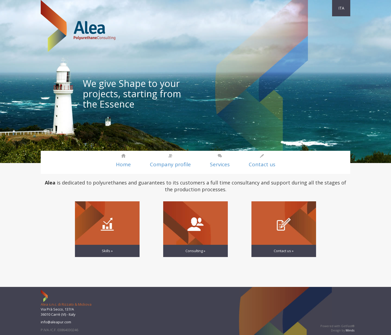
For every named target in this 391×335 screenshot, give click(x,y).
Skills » (107, 250)
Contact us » (284, 250)
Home (123, 164)
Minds (350, 330)
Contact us (262, 164)
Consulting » (195, 250)
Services (220, 164)
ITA (341, 8)
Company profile (170, 164)
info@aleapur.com (56, 322)
